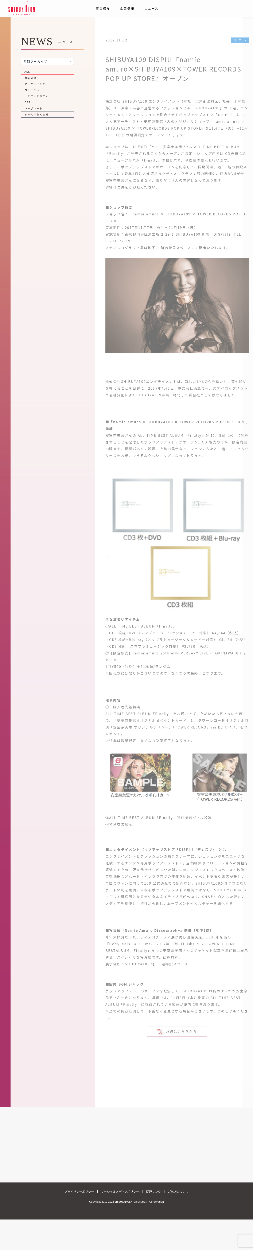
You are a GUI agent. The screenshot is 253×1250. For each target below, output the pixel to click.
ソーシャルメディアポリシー (120, 1191)
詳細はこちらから (177, 1029)
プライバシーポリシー (79, 1191)
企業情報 (127, 8)
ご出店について (178, 1191)
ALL (27, 71)
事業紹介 (103, 8)
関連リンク (153, 1191)
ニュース (151, 8)
